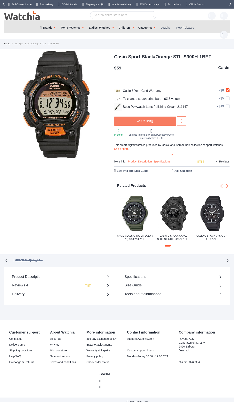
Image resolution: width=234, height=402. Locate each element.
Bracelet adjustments (99, 340)
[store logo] (22, 16)
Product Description (140, 157)
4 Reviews (222, 157)
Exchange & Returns (21, 358)
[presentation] (4, 4)
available (136, 256)
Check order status (97, 358)
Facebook (108, 376)
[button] (168, 242)
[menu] (117, 26)
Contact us (15, 334)
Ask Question (183, 167)
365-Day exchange (22, 4)
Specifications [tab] (135, 272)
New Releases (185, 27)
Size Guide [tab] (133, 281)
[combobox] (117, 15)
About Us (55, 334)
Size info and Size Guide (132, 167)
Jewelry (165, 27)
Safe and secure (60, 352)
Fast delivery (46, 4)
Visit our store (58, 346)
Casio (223, 63)
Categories (145, 27)
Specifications (161, 157)
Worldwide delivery (121, 4)
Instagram (109, 383)
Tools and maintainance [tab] (143, 290)
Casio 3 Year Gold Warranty (137, 87)
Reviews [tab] (57, 282)
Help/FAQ (15, 352)
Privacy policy (94, 352)
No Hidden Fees (172, 256)
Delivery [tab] (18, 290)
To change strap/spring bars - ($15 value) (147, 95)
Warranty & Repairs (98, 346)
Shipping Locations (20, 346)
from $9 (94, 4)
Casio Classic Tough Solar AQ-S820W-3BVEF (135, 234)
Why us (54, 340)
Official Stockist (69, 4)
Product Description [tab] (27, 272)
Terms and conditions (63, 358)
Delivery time (17, 340)
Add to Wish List (181, 117)
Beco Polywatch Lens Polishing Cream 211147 (151, 103)
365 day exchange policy (101, 334)
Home (7, 39)
